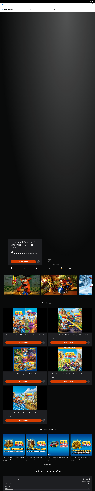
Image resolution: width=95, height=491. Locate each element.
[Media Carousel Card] (22, 283)
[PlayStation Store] (7, 8)
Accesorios (23, 4)
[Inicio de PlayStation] (2, 4)
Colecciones (39, 8)
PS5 (10, 4)
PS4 (13, 4)
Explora (62, 8)
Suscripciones (55, 8)
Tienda (33, 4)
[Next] (92, 283)
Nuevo (31, 8)
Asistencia (39, 4)
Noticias (28, 4)
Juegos (6, 4)
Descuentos (47, 8)
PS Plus (17, 4)
